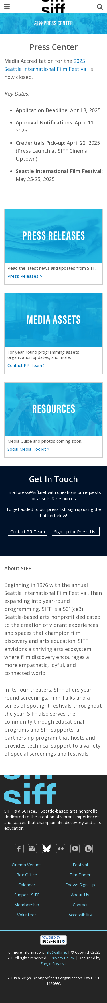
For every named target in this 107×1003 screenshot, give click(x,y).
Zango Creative (53, 963)
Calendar (26, 884)
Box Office (26, 874)
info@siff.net (56, 952)
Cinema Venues (27, 864)
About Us (80, 894)
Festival (80, 864)
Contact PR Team (27, 531)
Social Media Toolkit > (28, 449)
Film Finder (80, 874)
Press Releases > (24, 276)
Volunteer (26, 914)
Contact (80, 904)
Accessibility (80, 914)
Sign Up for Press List (75, 531)
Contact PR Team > (26, 365)
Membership (26, 904)
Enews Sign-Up (80, 884)
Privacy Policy (62, 957)
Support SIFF (26, 894)
